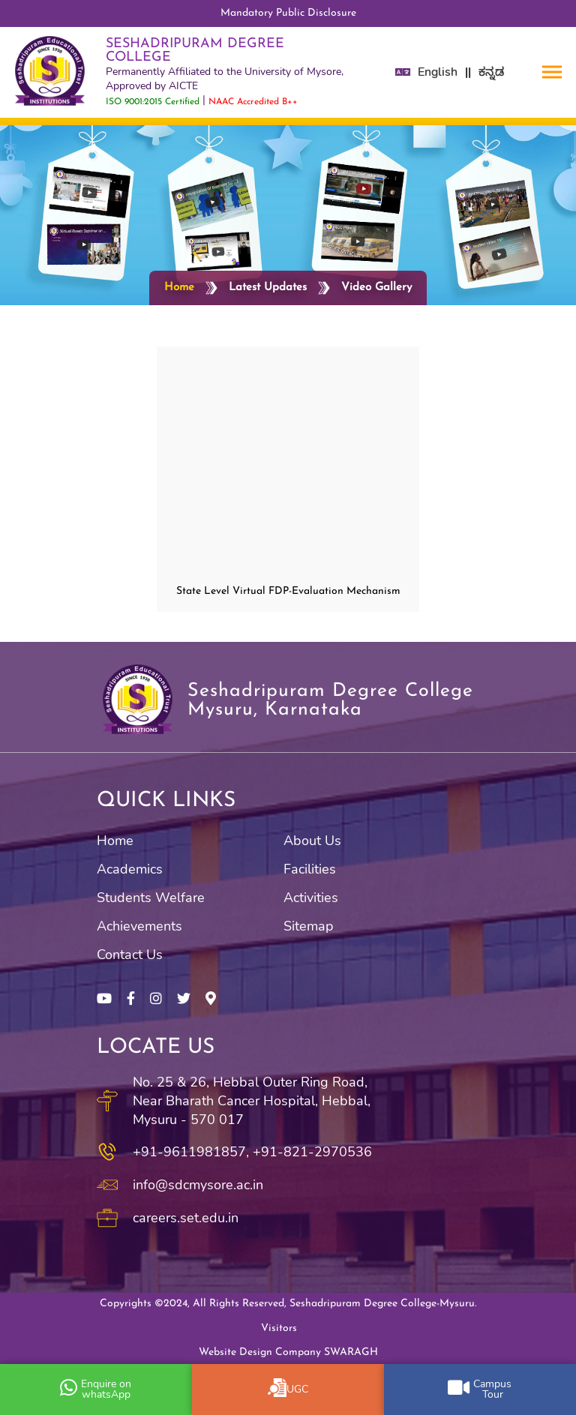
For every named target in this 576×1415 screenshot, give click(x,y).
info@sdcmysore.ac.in (198, 1185)
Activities (311, 897)
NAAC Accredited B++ (253, 101)
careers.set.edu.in (185, 1218)
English (438, 72)
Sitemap (309, 926)
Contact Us (130, 954)
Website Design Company (288, 1352)
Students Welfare (151, 897)
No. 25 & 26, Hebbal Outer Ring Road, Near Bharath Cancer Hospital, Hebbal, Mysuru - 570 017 (251, 1101)
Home (179, 287)
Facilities (310, 869)
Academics (130, 869)
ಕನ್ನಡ (491, 72)
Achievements (139, 926)
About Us (312, 840)
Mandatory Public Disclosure (288, 13)
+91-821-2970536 (312, 1152)
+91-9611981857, (191, 1152)
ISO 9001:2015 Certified (153, 101)
